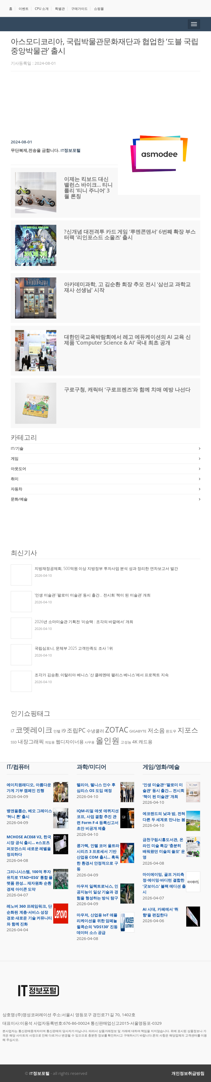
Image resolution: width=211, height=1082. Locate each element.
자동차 (16, 489)
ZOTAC (116, 730)
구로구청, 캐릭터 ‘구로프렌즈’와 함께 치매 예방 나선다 (127, 389)
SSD (14, 742)
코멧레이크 (33, 730)
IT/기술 (17, 448)
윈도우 (171, 731)
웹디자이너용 (70, 741)
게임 (14, 458)
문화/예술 (19, 499)
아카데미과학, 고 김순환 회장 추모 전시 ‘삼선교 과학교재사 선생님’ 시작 (127, 287)
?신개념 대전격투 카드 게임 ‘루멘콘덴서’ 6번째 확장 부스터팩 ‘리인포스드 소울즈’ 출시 (130, 234)
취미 (14, 478)
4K (134, 742)
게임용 (50, 742)
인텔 (56, 731)
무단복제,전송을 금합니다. (35, 150)
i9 (64, 730)
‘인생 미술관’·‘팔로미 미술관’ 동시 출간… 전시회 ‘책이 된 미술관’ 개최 (93, 595)
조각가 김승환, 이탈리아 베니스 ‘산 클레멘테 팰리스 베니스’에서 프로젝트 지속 (102, 674)
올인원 (108, 740)
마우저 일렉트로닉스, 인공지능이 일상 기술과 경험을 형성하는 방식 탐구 (97, 892)
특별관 (60, 9)
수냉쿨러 (95, 731)
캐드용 (145, 741)
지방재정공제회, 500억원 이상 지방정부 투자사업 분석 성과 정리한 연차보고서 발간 (106, 568)
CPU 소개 (42, 9)
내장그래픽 (31, 741)
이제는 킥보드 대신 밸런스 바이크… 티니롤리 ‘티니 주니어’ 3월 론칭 (88, 187)
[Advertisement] (111, 90)
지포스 (187, 729)
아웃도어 (18, 468)
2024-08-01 (21, 141)
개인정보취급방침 (187, 1073)
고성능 (126, 742)
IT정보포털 (70, 150)
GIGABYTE (137, 731)
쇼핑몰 (99, 9)
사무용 (90, 742)
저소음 (156, 730)
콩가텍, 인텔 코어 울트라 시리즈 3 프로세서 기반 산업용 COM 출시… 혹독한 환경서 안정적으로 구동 (98, 857)
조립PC (76, 730)
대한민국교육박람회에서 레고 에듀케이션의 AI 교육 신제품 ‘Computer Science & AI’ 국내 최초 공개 (127, 339)
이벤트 (24, 9)
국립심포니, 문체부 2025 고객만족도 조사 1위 (74, 648)
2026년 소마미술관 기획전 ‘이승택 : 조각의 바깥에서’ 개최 (84, 621)
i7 (12, 731)
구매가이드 (79, 9)
